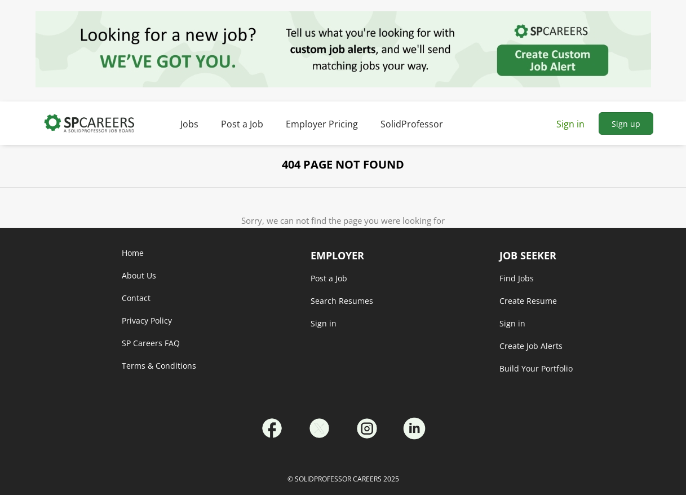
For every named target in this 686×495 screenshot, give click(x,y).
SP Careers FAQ (151, 343)
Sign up (626, 123)
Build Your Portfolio (536, 368)
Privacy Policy (147, 320)
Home (133, 253)
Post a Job (329, 278)
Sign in (570, 124)
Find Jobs (516, 278)
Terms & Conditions (159, 365)
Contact (136, 298)
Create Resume (528, 300)
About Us (139, 275)
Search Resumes (342, 300)
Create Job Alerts (531, 346)
